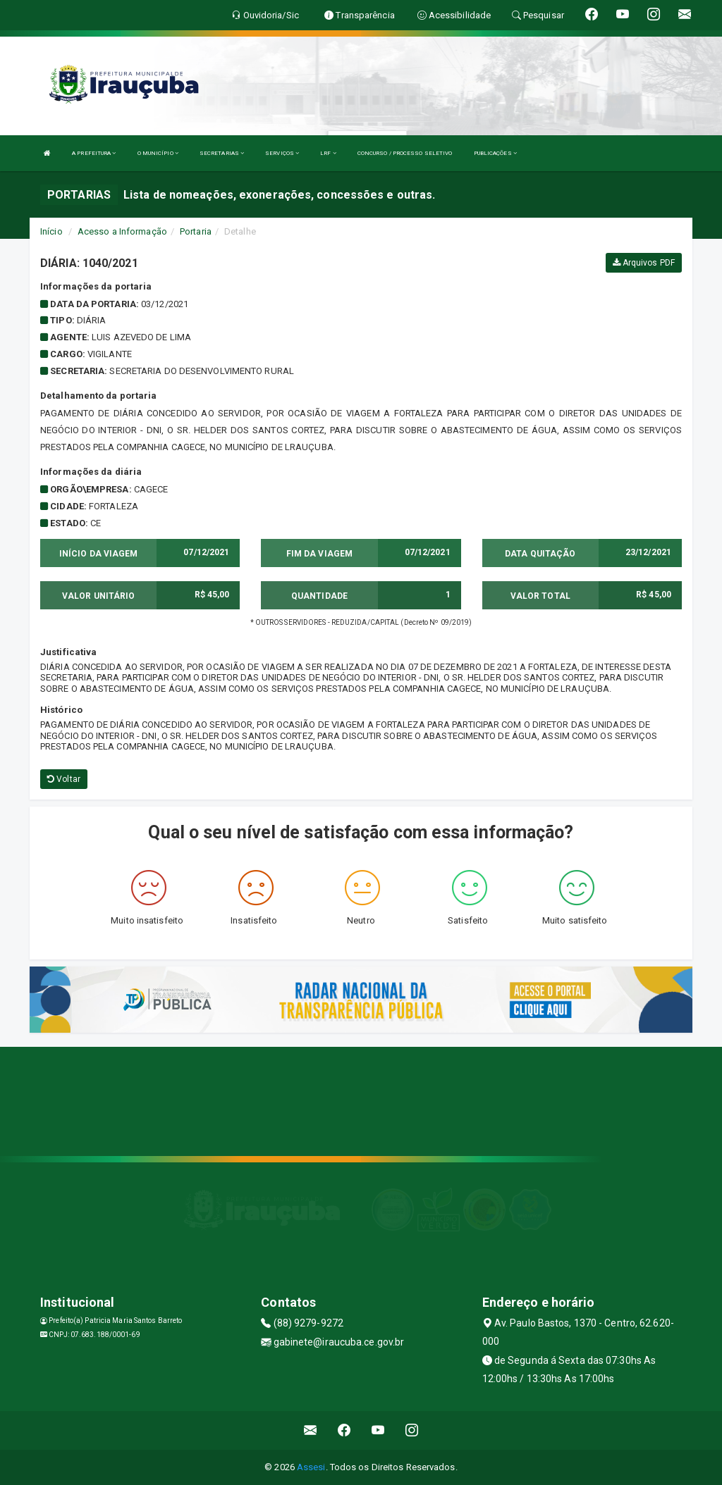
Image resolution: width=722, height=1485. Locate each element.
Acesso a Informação (122, 231)
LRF (328, 153)
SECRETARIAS (222, 153)
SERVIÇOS (282, 153)
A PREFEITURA (94, 153)
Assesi (311, 1467)
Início (51, 231)
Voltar (63, 779)
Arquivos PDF (644, 263)
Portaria (196, 231)
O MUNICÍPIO (157, 153)
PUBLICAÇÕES (495, 153)
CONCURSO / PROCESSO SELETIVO (405, 153)
